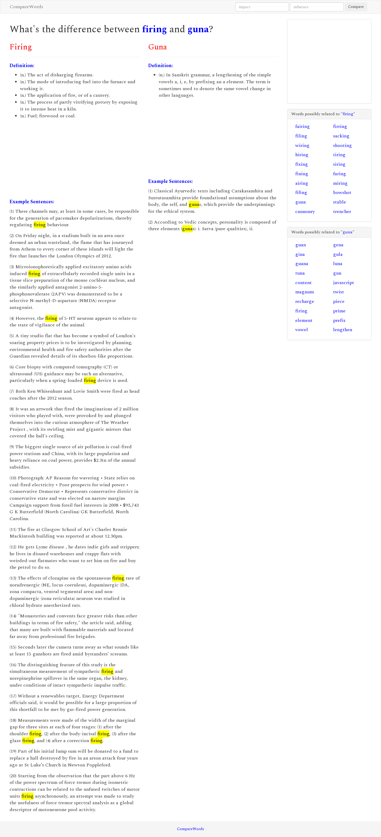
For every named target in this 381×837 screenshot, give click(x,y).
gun (337, 273)
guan (300, 244)
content (303, 282)
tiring (339, 154)
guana (301, 263)
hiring (302, 154)
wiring (302, 145)
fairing (302, 126)
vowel (301, 329)
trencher (342, 211)
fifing (301, 192)
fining (301, 173)
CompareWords (26, 6)
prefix (339, 320)
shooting (342, 145)
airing (301, 183)
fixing (301, 164)
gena (338, 244)
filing (301, 136)
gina (300, 254)
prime (339, 311)
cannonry (305, 211)
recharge (304, 301)
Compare (356, 7)
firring (340, 126)
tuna (300, 273)
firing (154, 29)
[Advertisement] (75, 159)
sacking (341, 136)
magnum (304, 291)
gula (338, 254)
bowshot (342, 192)
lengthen (342, 329)
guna (198, 29)
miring (340, 183)
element (303, 320)
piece (338, 301)
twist (338, 291)
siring (339, 164)
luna (337, 263)
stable (339, 202)
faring (339, 173)
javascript (343, 282)
